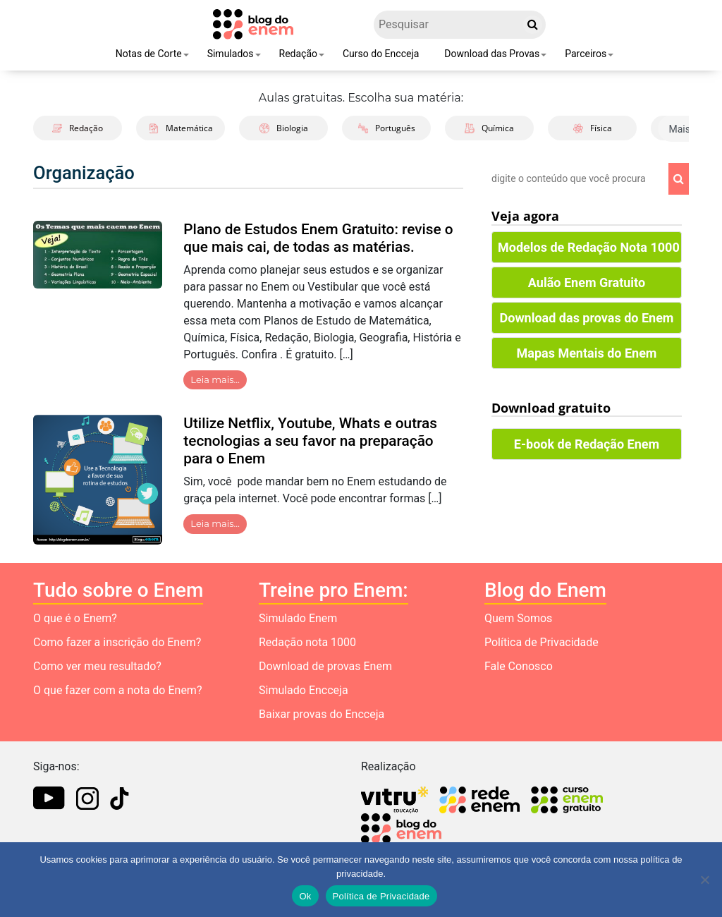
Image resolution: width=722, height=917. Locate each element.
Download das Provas (491, 53)
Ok (305, 896)
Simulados (230, 53)
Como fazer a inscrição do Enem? (117, 642)
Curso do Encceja (381, 53)
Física (592, 128)
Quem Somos (518, 618)
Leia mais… (215, 379)
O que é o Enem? (75, 618)
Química (489, 128)
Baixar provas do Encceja (321, 714)
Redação (298, 53)
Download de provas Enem (325, 666)
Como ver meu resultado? (97, 666)
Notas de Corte (149, 53)
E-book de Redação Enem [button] (586, 444)
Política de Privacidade (541, 642)
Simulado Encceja (303, 690)
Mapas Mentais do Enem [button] (587, 353)
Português (386, 128)
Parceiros (585, 53)
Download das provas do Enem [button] (587, 317)
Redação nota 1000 (307, 642)
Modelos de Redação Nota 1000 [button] (589, 247)
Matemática (181, 128)
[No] (704, 880)
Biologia (283, 128)
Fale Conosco (518, 666)
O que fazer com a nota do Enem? (117, 690)
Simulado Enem (298, 618)
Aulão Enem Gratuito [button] (586, 282)
